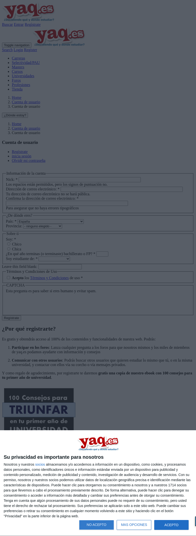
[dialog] (98, 483)
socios (40, 464)
